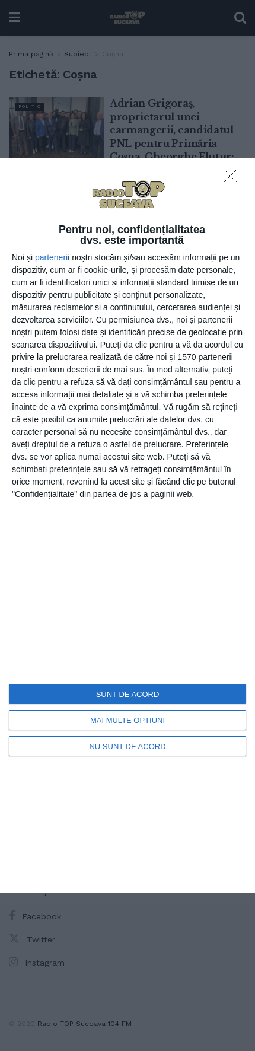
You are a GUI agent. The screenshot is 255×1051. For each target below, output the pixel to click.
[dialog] (127, 525)
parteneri (51, 257)
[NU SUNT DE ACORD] (233, 179)
